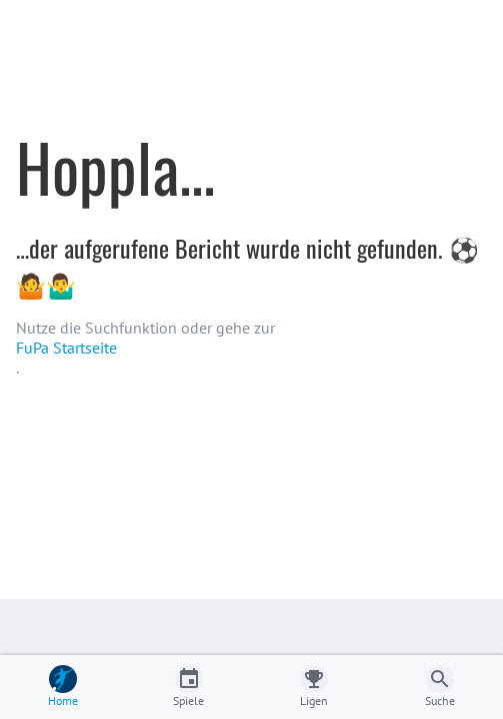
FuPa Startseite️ (66, 348)
